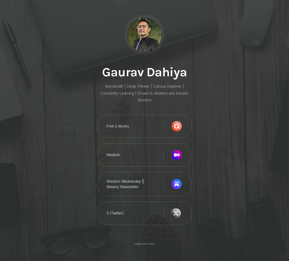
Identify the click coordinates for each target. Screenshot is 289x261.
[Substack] (177, 184)
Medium (113, 155)
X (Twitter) (115, 213)
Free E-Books (117, 126)
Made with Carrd (144, 243)
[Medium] (177, 155)
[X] (176, 213)
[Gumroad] (177, 126)
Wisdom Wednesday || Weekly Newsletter (125, 184)
